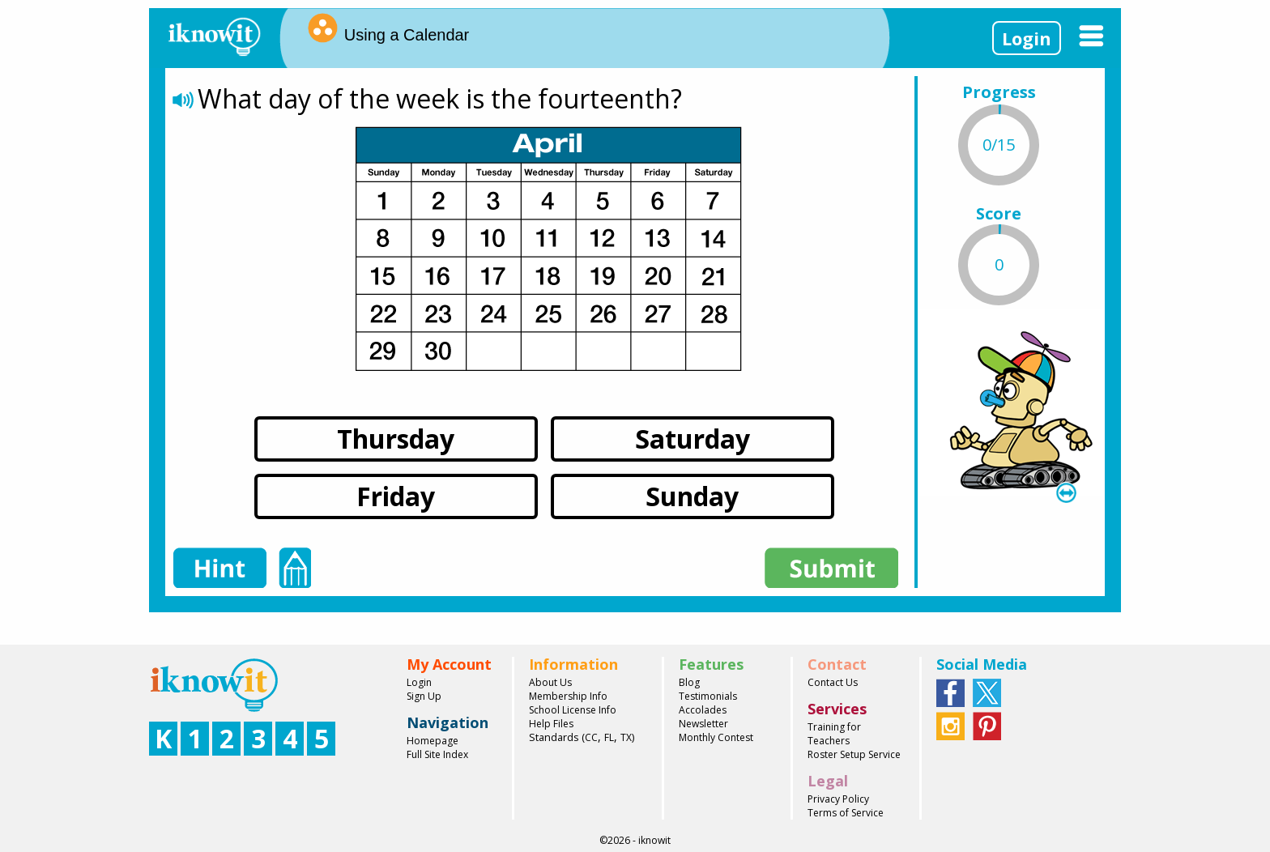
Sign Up (424, 696)
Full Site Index (437, 754)
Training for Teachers (834, 734)
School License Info (572, 710)
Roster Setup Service (854, 754)
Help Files (551, 724)
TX (626, 737)
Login (1026, 38)
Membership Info (568, 696)
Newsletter (703, 724)
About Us (550, 682)
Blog (689, 682)
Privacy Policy (838, 799)
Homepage (432, 741)
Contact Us (833, 682)
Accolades (703, 710)
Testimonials (708, 696)
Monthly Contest (716, 737)
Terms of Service (846, 813)
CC (591, 737)
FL (609, 737)
